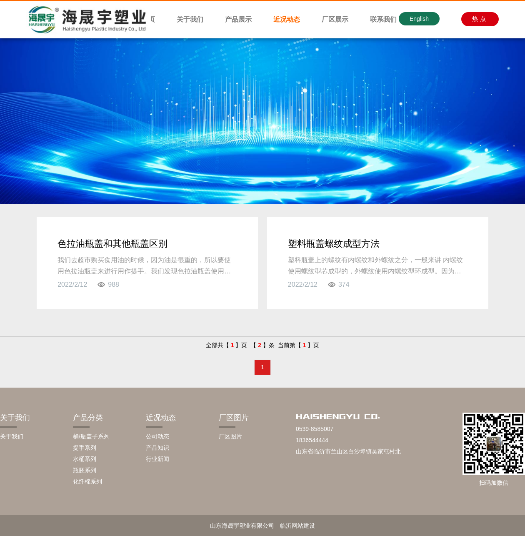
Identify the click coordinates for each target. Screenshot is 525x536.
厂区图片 (234, 417)
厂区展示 (335, 19)
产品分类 (88, 417)
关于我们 (190, 19)
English (419, 18)
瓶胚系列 (84, 470)
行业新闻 (157, 459)
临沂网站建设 (297, 525)
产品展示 (238, 19)
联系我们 (383, 19)
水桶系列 (84, 459)
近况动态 (286, 19)
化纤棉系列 (87, 481)
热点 (480, 18)
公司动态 (157, 436)
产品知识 (157, 447)
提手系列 (84, 447)
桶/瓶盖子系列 (91, 436)
